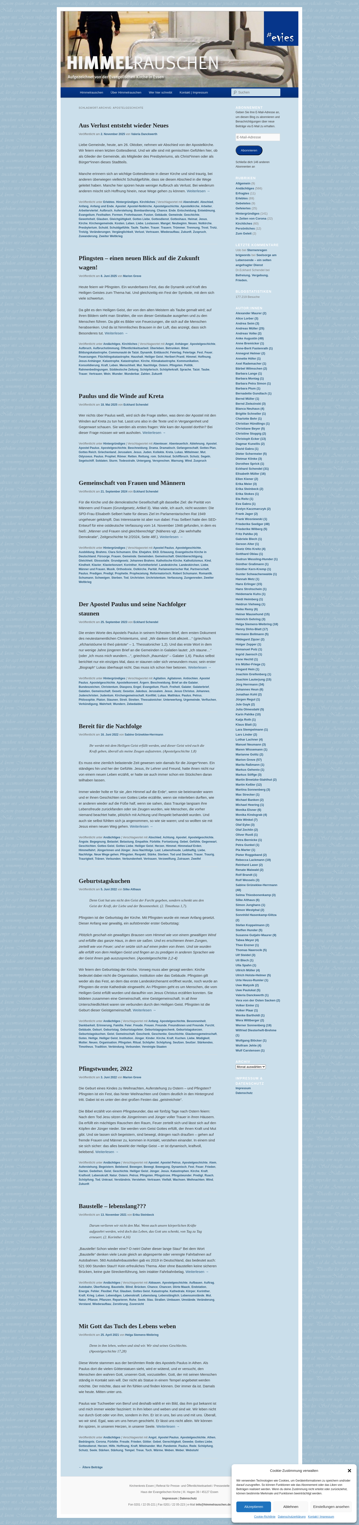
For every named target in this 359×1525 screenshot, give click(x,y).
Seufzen (178, 1042)
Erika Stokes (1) (247, 494)
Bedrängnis (86, 1441)
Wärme (158, 1450)
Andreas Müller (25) (250, 328)
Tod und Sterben (181, 854)
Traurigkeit (86, 858)
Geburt (97, 1029)
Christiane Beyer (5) (250, 428)
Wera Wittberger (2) (250, 1020)
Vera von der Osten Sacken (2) (258, 1000)
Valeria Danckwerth (144, 134)
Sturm (113, 460)
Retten (132, 456)
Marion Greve (132, 276)
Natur (113, 1175)
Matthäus (174, 695)
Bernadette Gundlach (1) (254, 393)
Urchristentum (155, 577)
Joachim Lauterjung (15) (253, 679)
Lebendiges (114, 1295)
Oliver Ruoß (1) (247, 834)
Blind (129, 1287)
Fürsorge (103, 556)
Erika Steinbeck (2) (249, 489)
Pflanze (93, 1299)
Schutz (194, 456)
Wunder (117, 373)
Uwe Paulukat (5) (248, 990)
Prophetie (121, 573)
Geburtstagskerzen (189, 1029)
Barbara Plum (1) (248, 388)
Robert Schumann (185, 573)
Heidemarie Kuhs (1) (251, 594)
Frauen (116, 556)
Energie (84, 1291)
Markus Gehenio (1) (250, 769)
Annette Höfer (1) (248, 358)
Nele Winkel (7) (246, 819)
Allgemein (243, 183)
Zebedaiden (135, 704)
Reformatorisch (160, 573)
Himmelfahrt (87, 850)
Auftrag (209, 1282)
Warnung (177, 460)
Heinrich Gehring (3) (250, 619)
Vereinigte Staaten (154, 1046)
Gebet (184, 841)
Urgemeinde (191, 699)
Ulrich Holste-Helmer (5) (253, 975)
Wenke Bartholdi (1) (250, 1015)
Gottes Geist (105, 846)
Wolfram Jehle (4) (248, 1045)
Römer (121, 456)
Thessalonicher (151, 699)
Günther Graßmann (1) (252, 564)
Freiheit (175, 687)
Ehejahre (145, 552)
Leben (130, 223)
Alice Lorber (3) (247, 318)
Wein (107, 373)
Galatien (84, 691)
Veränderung (205, 1299)
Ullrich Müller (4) (248, 970)
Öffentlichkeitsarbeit (134, 348)
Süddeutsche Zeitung (123, 369)
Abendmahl (191, 202)
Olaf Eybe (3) (245, 824)
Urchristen (137, 577)
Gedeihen (95, 1171)
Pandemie (170, 1446)
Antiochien (190, 678)
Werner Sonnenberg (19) (254, 1025)
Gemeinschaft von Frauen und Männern (132, 482)
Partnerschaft (199, 569)
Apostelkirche (189, 206)
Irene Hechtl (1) (247, 659)
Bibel (184, 348)
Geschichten (87, 846)
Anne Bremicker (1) (250, 343)
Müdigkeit (202, 1038)
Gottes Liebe (141, 219)
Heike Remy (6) (247, 609)
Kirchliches (147, 202)
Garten (83, 1171)
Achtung (169, 837)
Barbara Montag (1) (250, 378)
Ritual (137, 1042)
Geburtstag (111, 1029)
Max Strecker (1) (247, 794)
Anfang (83, 206)
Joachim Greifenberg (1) (253, 674)
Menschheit (127, 365)
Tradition (101, 1046)
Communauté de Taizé (124, 352)
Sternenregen (257, 250)
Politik (188, 365)
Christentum (109, 687)
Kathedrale (177, 1291)
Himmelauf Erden (189, 846)
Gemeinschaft (164, 556)
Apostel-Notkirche (139, 206)
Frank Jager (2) (247, 514)
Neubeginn (179, 223)
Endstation (198, 1287)
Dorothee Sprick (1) (250, 463)
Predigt (108, 573)
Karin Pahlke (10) (248, 714)
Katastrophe (111, 361)
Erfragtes (242, 193)
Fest (200, 352)
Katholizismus (193, 560)
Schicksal (164, 456)
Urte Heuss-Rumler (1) (252, 980)
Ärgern (144, 682)
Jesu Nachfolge (142, 850)
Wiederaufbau (169, 232)
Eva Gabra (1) (246, 504)
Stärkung (117, 1450)
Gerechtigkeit (172, 1441)
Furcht (209, 1025)
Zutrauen (183, 858)
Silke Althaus (132, 889)
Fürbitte (155, 841)
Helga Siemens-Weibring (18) (257, 624)
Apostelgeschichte (166, 206)
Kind (208, 560)
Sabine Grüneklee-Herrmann (144, 734)
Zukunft (186, 232)
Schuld (103, 227)
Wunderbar (131, 373)
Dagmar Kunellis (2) (250, 444)
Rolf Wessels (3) (247, 880)
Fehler (95, 1291)
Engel (137, 687)
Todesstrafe (127, 460)
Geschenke (159, 1034)
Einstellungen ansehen (331, 1507)
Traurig (209, 854)
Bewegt (149, 1166)
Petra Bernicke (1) (249, 840)
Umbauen (173, 1299)
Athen (211, 1437)
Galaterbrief (201, 687)
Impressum (243, 1088)
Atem (212, 1162)
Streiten (133, 699)
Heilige (93, 1038)
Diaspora (126, 687)
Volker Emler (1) (247, 1005)
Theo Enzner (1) (247, 945)
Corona (101, 1441)
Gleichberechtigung (188, 556)
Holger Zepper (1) (248, 644)
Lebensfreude (171, 850)
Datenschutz (244, 1093)
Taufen (144, 227)
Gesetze (128, 691)
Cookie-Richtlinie (265, 1516)
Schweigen (102, 577)
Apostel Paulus (89, 448)
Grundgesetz (119, 560)
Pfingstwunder (182, 1175)
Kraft (104, 365)
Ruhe (132, 1299)
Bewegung (162, 1166)
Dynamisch (179, 1166)
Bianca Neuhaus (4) (250, 408)
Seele (141, 1299)
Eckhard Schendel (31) (252, 468)
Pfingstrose (162, 1175)
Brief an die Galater (185, 682)
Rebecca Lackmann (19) (253, 860)
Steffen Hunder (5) (249, 930)
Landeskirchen (189, 565)
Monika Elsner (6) (248, 810)
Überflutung (102, 1287)
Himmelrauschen (91, 92)
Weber (179, 1450)
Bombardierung (144, 210)
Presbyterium (88, 227)
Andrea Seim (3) (247, 323)
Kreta (169, 452)
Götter (147, 1441)
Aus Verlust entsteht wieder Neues (124, 125)
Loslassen (152, 223)
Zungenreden (193, 577)
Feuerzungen (88, 356)
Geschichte (191, 214)
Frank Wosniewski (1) (251, 519)
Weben (169, 1450)
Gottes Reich (87, 452)
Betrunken (172, 348)
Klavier (96, 565)
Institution (126, 1038)
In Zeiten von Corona (251, 218)
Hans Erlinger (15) (249, 584)
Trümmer (179, 227)
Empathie (141, 841)
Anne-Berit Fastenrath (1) (254, 348)
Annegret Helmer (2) (250, 353)
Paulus (98, 456)
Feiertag (175, 352)
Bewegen (136, 1166)
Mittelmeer (191, 452)
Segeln (205, 456)
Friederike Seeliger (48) (253, 524)
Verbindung (116, 1046)
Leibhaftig (189, 850)
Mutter (83, 1042)
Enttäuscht (161, 352)
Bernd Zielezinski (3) (251, 403)
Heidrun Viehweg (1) (250, 604)
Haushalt (137, 356)
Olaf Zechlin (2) (247, 829)
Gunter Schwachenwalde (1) (256, 574)
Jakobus (141, 691)
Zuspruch (199, 232)
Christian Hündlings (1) (253, 423)
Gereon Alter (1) (247, 544)
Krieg (90, 1295)
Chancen (165, 1287)
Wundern (119, 704)
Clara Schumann (119, 552)
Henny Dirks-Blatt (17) (252, 629)
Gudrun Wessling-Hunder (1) (257, 559)
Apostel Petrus (170, 1162)
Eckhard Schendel (136, 404)
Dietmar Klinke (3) (249, 458)
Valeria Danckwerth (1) (252, 995)
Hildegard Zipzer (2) (250, 639)
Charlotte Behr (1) (249, 418)
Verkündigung (88, 704)
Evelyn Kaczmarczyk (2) (253, 509)
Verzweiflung (167, 858)
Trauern (166, 227)
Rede (192, 1446)
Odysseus (85, 456)
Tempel (129, 1450)
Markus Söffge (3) (249, 774)
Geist (110, 1034)
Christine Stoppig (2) (251, 433)
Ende (172, 210)
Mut (139, 365)
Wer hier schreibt (160, 92)
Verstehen (139, 1179)
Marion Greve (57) (249, 759)
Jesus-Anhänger (90, 361)
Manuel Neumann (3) (251, 744)
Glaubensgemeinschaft (201, 1034)
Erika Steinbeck (143, 1214)
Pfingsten (176, 365)
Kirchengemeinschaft (129, 695)
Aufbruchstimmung (106, 348)
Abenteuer (160, 443)
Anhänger (181, 344)
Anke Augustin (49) (250, 338)
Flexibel (106, 1291)
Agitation (159, 678)
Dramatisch (167, 448)
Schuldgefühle (119, 227)
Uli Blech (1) (244, 960)
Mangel (165, 223)
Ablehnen (290, 1507)
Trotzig (83, 232)
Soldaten (102, 460)
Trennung (193, 227)
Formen (117, 214)
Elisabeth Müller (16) (251, 473)
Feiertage (189, 352)
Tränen (99, 858)
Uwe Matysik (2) (247, 985)
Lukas (179, 452)
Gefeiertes (243, 208)
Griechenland (107, 452)
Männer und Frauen (92, 569)
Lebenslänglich (168, 1295)
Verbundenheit (132, 858)
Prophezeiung (139, 573)
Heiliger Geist (154, 356)
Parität (152, 569)
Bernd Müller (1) (247, 398)
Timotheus (86, 1046)
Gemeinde (175, 214)
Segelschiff (86, 460)
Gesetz (116, 691)
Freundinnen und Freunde (186, 1025)
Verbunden (113, 858)
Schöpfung (163, 1042)
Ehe (134, 552)
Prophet (110, 456)
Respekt (140, 854)
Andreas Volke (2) (249, 333)
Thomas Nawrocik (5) (251, 950)
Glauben (102, 219)
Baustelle (117, 1287)
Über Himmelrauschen (126, 92)
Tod (126, 577)
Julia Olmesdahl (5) (250, 709)
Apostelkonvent (127, 682)
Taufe (134, 227)
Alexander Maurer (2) (251, 313)
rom (153, 456)
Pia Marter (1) (245, 850)
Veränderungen (100, 232)
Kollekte (158, 452)
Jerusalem (125, 452)
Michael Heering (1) (250, 805)
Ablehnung (196, 443)
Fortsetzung (170, 841)
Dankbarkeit (87, 1025)
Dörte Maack (181, 1287)
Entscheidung (186, 210)
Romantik (205, 573)
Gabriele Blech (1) (249, 539)
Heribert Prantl (174, 356)
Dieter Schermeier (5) (251, 453)
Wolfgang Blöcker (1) (251, 1040)
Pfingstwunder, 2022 (105, 1068)
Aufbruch (106, 210)
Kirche (83, 223)
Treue (140, 1450)
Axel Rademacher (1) (251, 363)
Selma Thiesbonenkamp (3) (256, 895)
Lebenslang (149, 1295)
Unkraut (107, 1179)
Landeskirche (168, 565)
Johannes (202, 691)
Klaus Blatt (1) (246, 724)
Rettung (143, 456)
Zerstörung (120, 1304)
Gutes (83, 1038)
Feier (128, 1025)
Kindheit (84, 565)
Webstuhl (192, 1450)
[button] (349, 1470)
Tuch (148, 1450)
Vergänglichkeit (122, 232)
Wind (188, 460)
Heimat (192, 219)
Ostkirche (139, 569)
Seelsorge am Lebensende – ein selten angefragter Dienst (256, 260)
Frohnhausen (133, 214)
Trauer (154, 227)
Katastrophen (130, 361)
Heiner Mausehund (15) (253, 614)
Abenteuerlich (178, 443)
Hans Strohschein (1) (251, 589)
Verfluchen (208, 699)
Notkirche (205, 223)
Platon (101, 699)
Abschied (206, 202)
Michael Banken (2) (250, 800)
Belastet (112, 841)
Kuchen (180, 1038)
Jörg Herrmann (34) (250, 684)
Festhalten (103, 214)
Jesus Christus (184, 691)
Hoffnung (204, 356)
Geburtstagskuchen (104, 880)
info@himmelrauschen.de (213, 1504)
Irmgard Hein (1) (247, 669)
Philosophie (87, 699)
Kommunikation (188, 361)
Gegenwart (209, 841)
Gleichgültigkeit (120, 219)
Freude (138, 1025)
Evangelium (87, 214)
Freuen (149, 1025)
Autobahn (85, 1287)
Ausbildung (86, 552)
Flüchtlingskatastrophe (113, 356)
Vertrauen (152, 232)
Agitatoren (174, 678)
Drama (153, 448)
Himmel (191, 356)
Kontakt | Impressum (321, 1516)
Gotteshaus (178, 219)
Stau (150, 1299)
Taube (205, 369)
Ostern (163, 365)
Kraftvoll (84, 1175)
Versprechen (161, 460)
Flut (115, 1291)
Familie (118, 1025)
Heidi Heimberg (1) (249, 599)
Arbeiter (206, 206)
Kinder (150, 1038)
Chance (162, 210)
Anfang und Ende (102, 206)
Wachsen (179, 1179)
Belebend (121, 1166)
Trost (204, 227)
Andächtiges (111, 344)
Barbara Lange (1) (249, 373)
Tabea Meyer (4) (247, 940)
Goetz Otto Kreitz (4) (251, 549)
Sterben (116, 577)
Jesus (203, 219)
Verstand (85, 1304)
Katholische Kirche (169, 560)
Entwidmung (206, 210)
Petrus (197, 695)
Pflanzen (105, 1299)
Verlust (139, 232)
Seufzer (190, 1042)
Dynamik (146, 352)
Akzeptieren (253, 1507)
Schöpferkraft (169, 369)
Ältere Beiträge (91, 1467)
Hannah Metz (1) (247, 579)
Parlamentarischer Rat (173, 569)
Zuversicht (136, 1304)
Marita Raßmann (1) (250, 764)
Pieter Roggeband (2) (251, 855)
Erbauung (167, 552)
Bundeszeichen (89, 687)
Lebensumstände (192, 1295)
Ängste (83, 841)
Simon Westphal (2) (250, 910)
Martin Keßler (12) (249, 784)
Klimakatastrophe (163, 361)
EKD (156, 552)
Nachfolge (150, 365)
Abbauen (154, 1282)
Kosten (119, 223)
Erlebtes (108, 202)
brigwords (243, 255)
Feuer (208, 352)
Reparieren (120, 1299)
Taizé (196, 369)
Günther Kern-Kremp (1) (253, 569)
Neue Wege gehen (106, 854)
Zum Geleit (244, 233)
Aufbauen (195, 1282)
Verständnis (122, 1179)
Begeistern (106, 1166)
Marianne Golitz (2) (249, 754)
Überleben (157, 348)
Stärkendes (205, 1042)
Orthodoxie (124, 569)
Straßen (160, 1299)
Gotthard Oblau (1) (249, 554)
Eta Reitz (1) (244, 499)
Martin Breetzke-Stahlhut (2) (256, 779)
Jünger (139, 1038)
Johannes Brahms (142, 560)
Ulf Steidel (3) (245, 955)
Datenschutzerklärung (292, 1516)
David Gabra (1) (247, 448)
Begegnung (98, 841)
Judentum (106, 695)
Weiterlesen (198, 191)
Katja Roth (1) (246, 719)
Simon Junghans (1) (250, 905)
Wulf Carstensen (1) (250, 1050)
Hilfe (112, 1446)
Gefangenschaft (187, 448)
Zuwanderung (88, 236)
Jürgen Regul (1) (248, 699)
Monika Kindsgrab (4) (251, 814)
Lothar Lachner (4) (249, 739)
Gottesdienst (160, 219)
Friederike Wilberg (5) (251, 529)
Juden (147, 452)
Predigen (96, 573)
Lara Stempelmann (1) (252, 729)
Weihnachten (195, 1179)
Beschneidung (138, 448)
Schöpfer (148, 1042)
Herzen (159, 846)
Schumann (86, 577)
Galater (186, 687)
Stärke (151, 854)
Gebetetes (243, 203)
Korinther (130, 565)
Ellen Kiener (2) (247, 479)
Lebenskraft (100, 1175)
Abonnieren (249, 150)
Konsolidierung (89, 365)
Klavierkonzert (112, 565)
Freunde (161, 1025)
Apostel (120, 206)
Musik (111, 569)
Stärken (104, 1450)
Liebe (139, 223)
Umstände (188, 1299)
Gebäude (161, 214)
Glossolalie (101, 560)
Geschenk (143, 1034)
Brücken (140, 1287)
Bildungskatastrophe (93, 352)
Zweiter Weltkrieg (110, 236)
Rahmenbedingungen (93, 369)
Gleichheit (85, 560)
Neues (192, 223)
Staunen (112, 699)
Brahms (101, 552)
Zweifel (196, 858)
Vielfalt (166, 1179)
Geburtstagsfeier (131, 1029)
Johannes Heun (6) (249, 689)
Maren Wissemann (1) (251, 749)
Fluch (164, 687)
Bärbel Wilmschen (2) (251, 368)
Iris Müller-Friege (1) (250, 664)
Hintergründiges (127, 202)
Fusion (148, 214)
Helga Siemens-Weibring (141, 1335)
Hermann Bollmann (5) (252, 634)
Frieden (210, 1166)
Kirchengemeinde (101, 223)
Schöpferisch (149, 369)
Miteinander (147, 1446)
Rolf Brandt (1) (246, 875)
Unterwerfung (172, 699)
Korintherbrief (147, 565)
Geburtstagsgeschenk (160, 1029)
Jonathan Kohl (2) (249, 694)
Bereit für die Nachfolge (110, 726)
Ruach (209, 1175)
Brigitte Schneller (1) (251, 413)
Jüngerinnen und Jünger (114, 850)
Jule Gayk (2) (245, 704)
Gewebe (187, 1441)
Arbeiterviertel (88, 210)
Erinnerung (104, 1025)
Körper (190, 1291)
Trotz (213, 227)
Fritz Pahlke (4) (246, 534)
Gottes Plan (208, 448)
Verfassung (175, 577)
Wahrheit (105, 704)
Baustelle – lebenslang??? (112, 1206)
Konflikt (151, 695)
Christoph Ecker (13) (251, 439)
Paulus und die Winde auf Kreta (121, 396)
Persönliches (245, 228)
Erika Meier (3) (246, 484)
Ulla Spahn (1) (246, 965)
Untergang (143, 460)
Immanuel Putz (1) (249, 649)
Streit (123, 699)
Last (157, 850)
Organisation (108, 1042)
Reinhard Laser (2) (249, 865)
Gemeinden (145, 556)
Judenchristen (88, 695)
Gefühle (194, 841)
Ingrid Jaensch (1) (249, 654)
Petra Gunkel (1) (247, 845)
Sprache (185, 369)
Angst (169, 344)
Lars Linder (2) (246, 734)
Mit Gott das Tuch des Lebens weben (127, 1326)
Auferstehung (123, 210)
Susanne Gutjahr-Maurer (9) (256, 935)
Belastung (127, 841)
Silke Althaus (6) (248, 900)
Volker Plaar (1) (247, 1010)
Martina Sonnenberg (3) (253, 789)
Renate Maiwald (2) (249, 870)
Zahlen (145, 373)
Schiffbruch (180, 456)
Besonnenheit (196, 1021)
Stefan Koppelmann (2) (252, 925)
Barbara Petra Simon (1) (253, 383)
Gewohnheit (87, 219)
